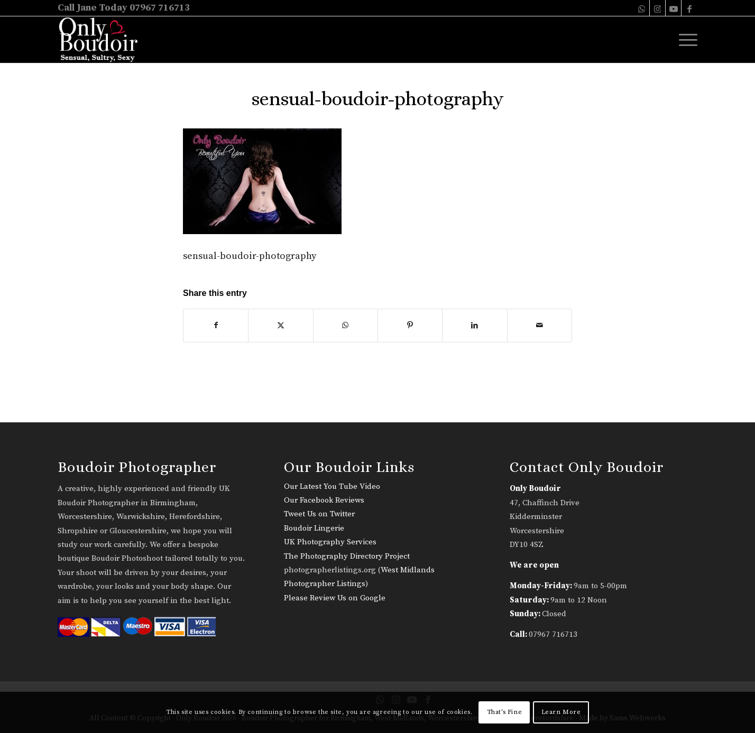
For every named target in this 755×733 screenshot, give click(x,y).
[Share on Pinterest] (410, 325)
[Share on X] (280, 325)
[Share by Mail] (540, 325)
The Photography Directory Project (347, 556)
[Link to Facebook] (689, 8)
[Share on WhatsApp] (346, 325)
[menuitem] (684, 39)
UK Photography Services (330, 542)
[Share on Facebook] (215, 325)
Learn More (561, 712)
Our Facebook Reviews (324, 500)
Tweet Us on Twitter (319, 514)
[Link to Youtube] (673, 8)
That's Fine (504, 712)
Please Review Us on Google (334, 598)
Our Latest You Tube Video (332, 486)
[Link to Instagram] (657, 8)
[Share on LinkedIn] (475, 325)
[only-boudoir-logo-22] (103, 39)
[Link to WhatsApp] (641, 8)
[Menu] (684, 39)
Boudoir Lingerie (314, 528)
